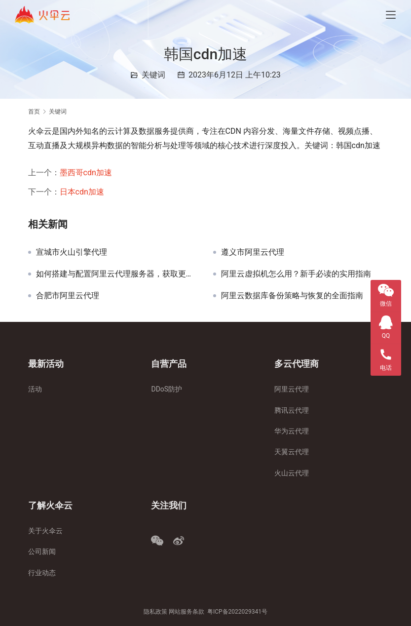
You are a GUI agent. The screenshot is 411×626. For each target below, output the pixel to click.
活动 (35, 389)
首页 (34, 111)
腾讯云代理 (291, 410)
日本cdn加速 (82, 191)
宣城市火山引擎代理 (71, 252)
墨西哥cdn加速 (86, 172)
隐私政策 (155, 611)
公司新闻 (42, 551)
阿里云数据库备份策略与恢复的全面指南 (292, 295)
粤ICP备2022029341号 (237, 611)
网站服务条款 (186, 611)
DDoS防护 (166, 389)
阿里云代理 (291, 389)
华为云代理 (291, 431)
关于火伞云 (45, 531)
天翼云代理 (291, 452)
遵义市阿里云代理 (252, 252)
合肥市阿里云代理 (67, 295)
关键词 (153, 74)
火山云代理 (291, 473)
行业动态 (42, 573)
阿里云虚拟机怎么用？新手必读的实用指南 (296, 274)
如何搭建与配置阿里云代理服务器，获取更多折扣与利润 (117, 274)
